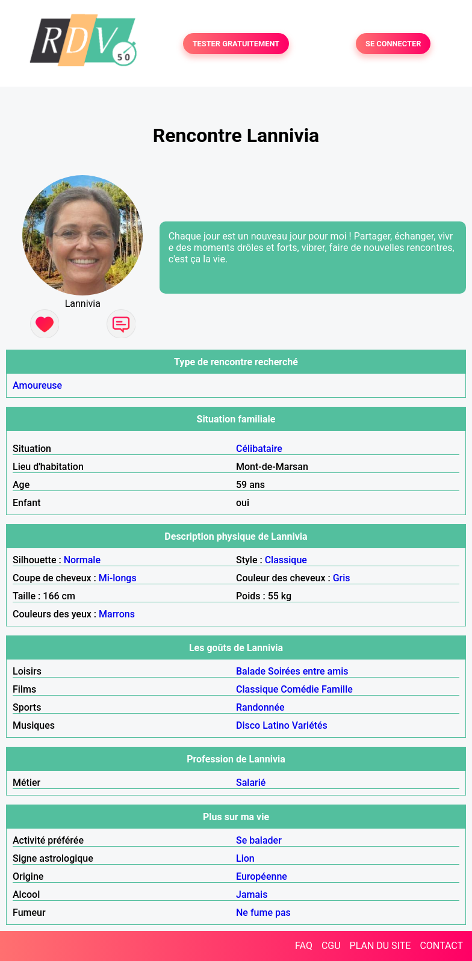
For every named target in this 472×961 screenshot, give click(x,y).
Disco (248, 725)
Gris (341, 578)
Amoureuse (37, 385)
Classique (286, 560)
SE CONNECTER (393, 43)
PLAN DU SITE (380, 945)
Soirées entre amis (308, 671)
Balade (251, 671)
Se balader (259, 840)
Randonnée (260, 707)
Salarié (251, 782)
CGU (331, 945)
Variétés (310, 725)
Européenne (261, 876)
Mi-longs (118, 578)
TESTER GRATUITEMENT (236, 43)
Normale (82, 560)
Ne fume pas (263, 912)
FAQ (303, 945)
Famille (337, 689)
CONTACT (441, 945)
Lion (245, 858)
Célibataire (259, 448)
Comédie (300, 689)
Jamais (251, 894)
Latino (276, 725)
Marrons (117, 614)
